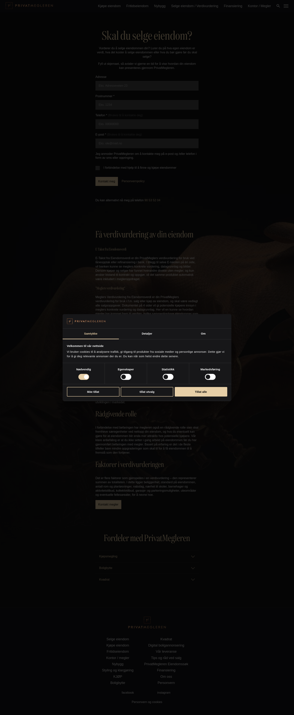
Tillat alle (201, 391)
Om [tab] (203, 333)
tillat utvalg (147, 391)
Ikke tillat (93, 391)
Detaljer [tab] (147, 333)
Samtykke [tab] (91, 333)
